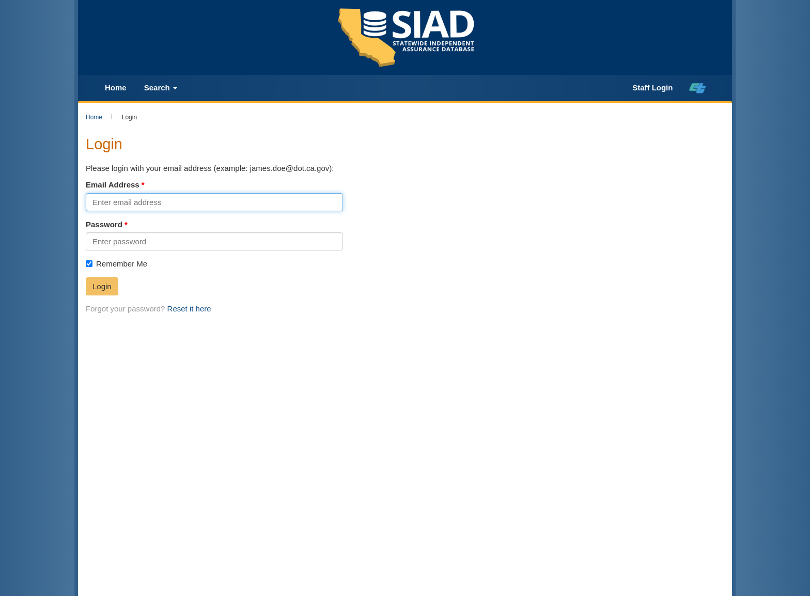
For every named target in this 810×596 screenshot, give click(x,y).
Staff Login (652, 87)
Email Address (112, 184)
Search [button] (160, 87)
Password (104, 224)
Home (116, 87)
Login (102, 286)
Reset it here (189, 308)
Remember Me (116, 263)
